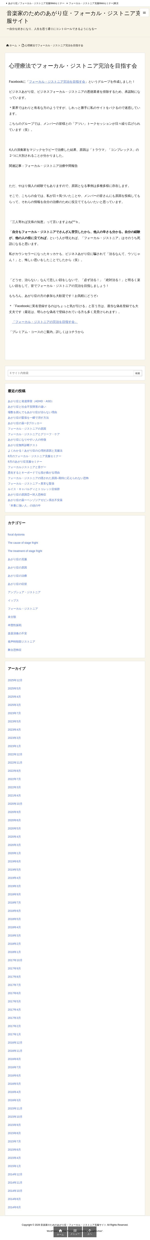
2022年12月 (15, 754)
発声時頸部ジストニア (21, 641)
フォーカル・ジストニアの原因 (27, 428)
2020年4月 (14, 836)
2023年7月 (14, 713)
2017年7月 (14, 984)
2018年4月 (14, 927)
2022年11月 (15, 762)
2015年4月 (14, 1157)
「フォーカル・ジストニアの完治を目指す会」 (45, 322)
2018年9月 (14, 894)
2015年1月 (14, 1166)
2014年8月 (14, 1199)
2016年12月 (15, 1042)
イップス (13, 600)
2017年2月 (14, 1026)
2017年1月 (14, 1034)
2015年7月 (14, 1141)
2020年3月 (14, 844)
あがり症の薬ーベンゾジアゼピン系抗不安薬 (35, 500)
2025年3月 (14, 704)
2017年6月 (14, 993)
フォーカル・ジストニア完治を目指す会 (57, 81)
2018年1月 (14, 952)
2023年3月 (14, 737)
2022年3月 (14, 787)
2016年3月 (14, 1100)
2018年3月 (14, 935)
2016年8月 (14, 1059)
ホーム (13, 45)
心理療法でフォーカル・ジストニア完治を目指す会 (54, 45)
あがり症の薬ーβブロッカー (25, 423)
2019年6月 (14, 861)
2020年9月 (14, 812)
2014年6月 (14, 1207)
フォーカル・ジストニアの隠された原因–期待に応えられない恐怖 (48, 478)
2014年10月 (15, 1190)
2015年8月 (14, 1133)
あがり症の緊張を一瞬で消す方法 (28, 417)
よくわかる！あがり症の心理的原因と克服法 (35, 450)
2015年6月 (14, 1149)
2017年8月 (14, 976)
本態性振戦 (14, 625)
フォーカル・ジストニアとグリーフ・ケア (34, 434)
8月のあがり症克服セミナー (25, 461)
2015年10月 (15, 1116)
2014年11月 (15, 1182)
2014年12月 (15, 1174)
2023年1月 (14, 746)
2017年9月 (14, 968)
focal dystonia (16, 534)
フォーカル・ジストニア (23, 608)
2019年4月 (14, 877)
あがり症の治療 (17, 575)
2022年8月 (14, 770)
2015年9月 (14, 1124)
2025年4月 (14, 696)
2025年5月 (14, 688)
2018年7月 (14, 902)
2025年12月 (15, 680)
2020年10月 (15, 803)
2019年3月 (14, 886)
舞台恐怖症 (14, 649)
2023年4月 (14, 729)
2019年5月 (14, 869)
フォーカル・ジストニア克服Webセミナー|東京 (94, 3)
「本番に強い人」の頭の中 (24, 505)
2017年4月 (14, 1009)
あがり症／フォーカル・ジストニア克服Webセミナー (36, 3)
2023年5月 (14, 721)
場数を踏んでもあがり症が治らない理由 (32, 412)
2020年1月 (14, 853)
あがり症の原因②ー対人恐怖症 (27, 494)
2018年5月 (14, 919)
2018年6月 (14, 910)
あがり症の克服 (17, 559)
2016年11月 (15, 1050)
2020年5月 (14, 828)
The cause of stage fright (23, 542)
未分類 (12, 616)
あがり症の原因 (17, 567)
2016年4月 (14, 1092)
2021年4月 (14, 795)
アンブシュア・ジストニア (24, 592)
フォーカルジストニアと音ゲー (27, 467)
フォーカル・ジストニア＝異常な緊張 (31, 483)
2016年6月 (14, 1075)
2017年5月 (14, 1001)
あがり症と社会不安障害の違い (27, 406)
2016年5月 (14, 1083)
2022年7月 (14, 779)
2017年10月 (15, 960)
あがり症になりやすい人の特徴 (27, 439)
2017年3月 (14, 1017)
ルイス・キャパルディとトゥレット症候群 (34, 489)
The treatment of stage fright (25, 551)
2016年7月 (14, 1067)
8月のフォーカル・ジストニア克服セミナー (34, 456)
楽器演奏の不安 (17, 633)
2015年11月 (15, 1108)
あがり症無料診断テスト (23, 445)
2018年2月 (14, 943)
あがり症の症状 (17, 583)
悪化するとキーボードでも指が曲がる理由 (34, 472)
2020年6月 (14, 820)
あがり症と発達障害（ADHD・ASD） (31, 401)
